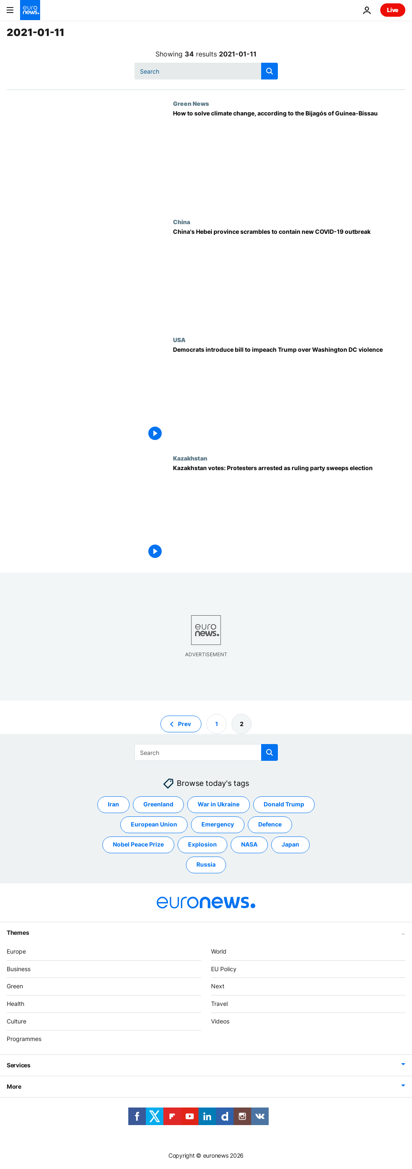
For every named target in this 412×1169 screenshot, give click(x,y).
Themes (18, 932)
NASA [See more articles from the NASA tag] (249, 844)
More (14, 1086)
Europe (16, 951)
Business (19, 968)
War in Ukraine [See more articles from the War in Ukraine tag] (218, 804)
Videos (220, 1021)
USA (179, 339)
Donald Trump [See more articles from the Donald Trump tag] (284, 804)
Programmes (24, 1038)
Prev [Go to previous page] (184, 723)
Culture (16, 1021)
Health (15, 1003)
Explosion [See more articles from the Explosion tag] (202, 844)
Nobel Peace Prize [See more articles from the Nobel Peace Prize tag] (138, 844)
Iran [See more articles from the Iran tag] (113, 804)
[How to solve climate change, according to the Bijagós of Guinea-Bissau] (289, 159)
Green (15, 986)
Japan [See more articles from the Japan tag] (290, 844)
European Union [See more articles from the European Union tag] (154, 824)
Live (393, 9)
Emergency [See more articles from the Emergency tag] (217, 824)
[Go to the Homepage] (30, 10)
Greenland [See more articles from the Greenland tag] (158, 804)
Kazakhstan (190, 458)
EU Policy (224, 968)
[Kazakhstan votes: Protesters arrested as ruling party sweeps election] (289, 514)
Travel (219, 1003)
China (181, 221)
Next (217, 986)
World (218, 951)
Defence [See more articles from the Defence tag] (270, 824)
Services (19, 1064)
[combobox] (206, 71)
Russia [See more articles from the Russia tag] (206, 864)
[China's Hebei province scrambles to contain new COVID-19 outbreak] (289, 277)
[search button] (269, 71)
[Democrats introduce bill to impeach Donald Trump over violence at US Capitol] (289, 395)
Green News (191, 103)
